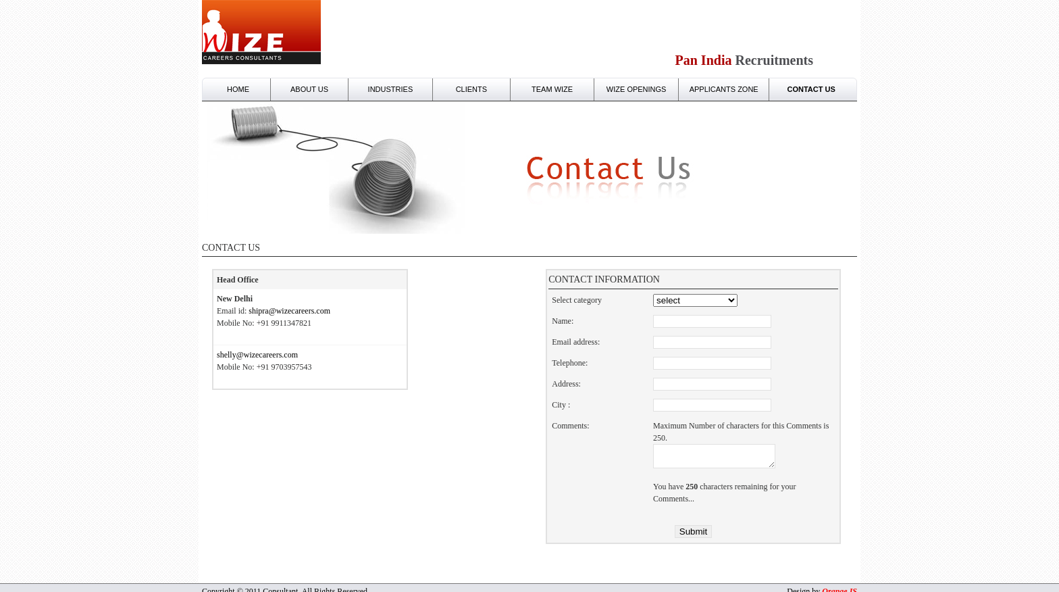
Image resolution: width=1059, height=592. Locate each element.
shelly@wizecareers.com (257, 355)
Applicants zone (724, 89)
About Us (309, 89)
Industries (390, 89)
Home (238, 89)
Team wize (552, 89)
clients (471, 89)
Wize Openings (636, 89)
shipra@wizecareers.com (289, 311)
